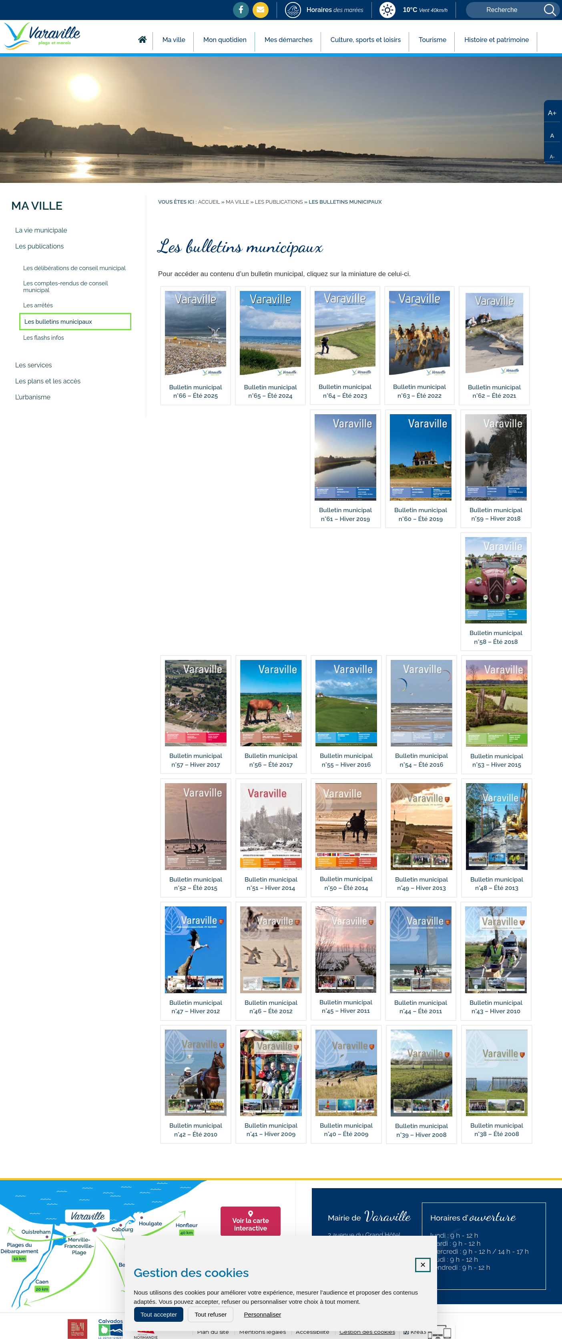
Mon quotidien (225, 40)
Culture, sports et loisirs (366, 40)
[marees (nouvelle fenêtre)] (324, 10)
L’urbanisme (32, 397)
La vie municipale (41, 230)
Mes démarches (289, 40)
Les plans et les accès (47, 381)
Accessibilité (312, 1332)
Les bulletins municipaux (58, 321)
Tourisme (432, 40)
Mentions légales (262, 1332)
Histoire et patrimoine (496, 40)
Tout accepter (158, 1314)
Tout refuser (211, 1314)
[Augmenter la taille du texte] (552, 112)
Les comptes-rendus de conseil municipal (65, 286)
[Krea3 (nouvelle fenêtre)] (427, 1332)
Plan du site (213, 1332)
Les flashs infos (43, 337)
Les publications (39, 246)
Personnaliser (262, 1314)
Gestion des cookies (367, 1332)
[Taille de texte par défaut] (552, 132)
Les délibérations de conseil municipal (74, 268)
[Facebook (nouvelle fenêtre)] (241, 9)
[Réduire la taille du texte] (552, 152)
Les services (33, 365)
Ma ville (174, 40)
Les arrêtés (38, 305)
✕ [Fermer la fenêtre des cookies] (423, 1265)
